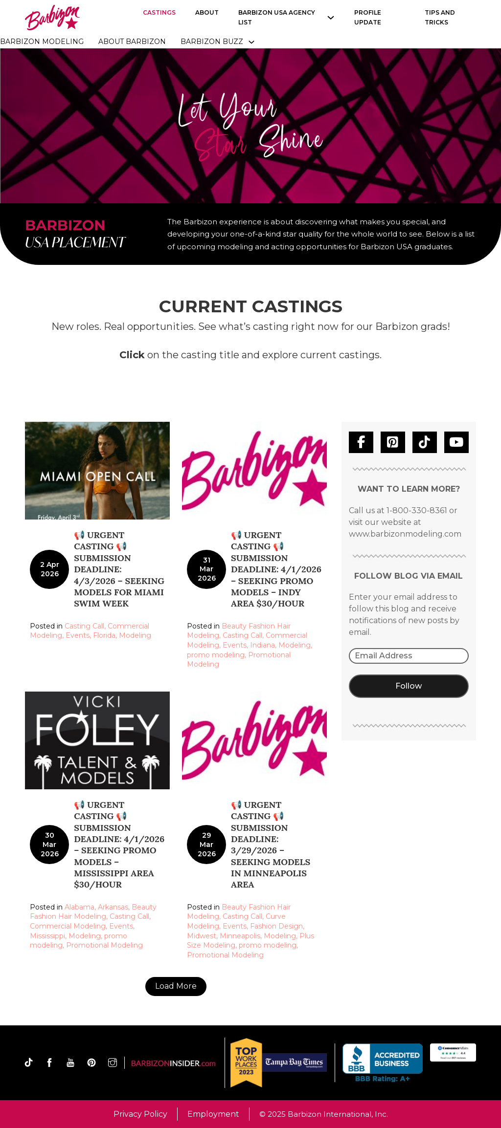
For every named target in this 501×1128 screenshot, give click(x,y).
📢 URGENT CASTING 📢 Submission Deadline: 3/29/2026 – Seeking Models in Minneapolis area (270, 844)
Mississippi (47, 936)
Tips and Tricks (440, 17)
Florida (104, 635)
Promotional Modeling (104, 945)
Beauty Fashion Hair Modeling (93, 912)
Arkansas (113, 907)
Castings (159, 12)
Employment (213, 1114)
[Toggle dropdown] (251, 42)
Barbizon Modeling (42, 41)
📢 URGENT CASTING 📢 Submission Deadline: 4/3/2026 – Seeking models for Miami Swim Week (119, 569)
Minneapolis (240, 936)
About (207, 12)
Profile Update (367, 17)
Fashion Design (276, 926)
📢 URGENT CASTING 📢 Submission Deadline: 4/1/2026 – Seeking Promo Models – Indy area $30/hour (276, 569)
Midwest (201, 936)
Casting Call (84, 626)
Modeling (135, 635)
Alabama (79, 907)
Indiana (262, 645)
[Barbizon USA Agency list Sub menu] (331, 18)
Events (78, 635)
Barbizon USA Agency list (276, 17)
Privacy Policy (140, 1114)
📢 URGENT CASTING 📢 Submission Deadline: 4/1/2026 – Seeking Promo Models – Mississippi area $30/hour (119, 844)
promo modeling (216, 655)
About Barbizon (132, 41)
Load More (176, 986)
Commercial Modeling (68, 926)
